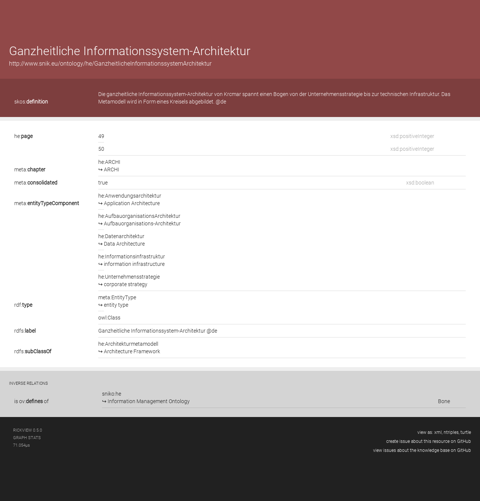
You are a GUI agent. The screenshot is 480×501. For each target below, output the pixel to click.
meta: (29, 169)
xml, (438, 432)
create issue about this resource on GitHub (428, 441)
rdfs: (25, 331)
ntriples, (451, 432)
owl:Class (109, 318)
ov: (31, 401)
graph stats (27, 437)
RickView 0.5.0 (27, 430)
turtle (465, 432)
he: (23, 136)
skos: (31, 102)
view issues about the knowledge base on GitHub (422, 450)
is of (31, 401)
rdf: (23, 305)
